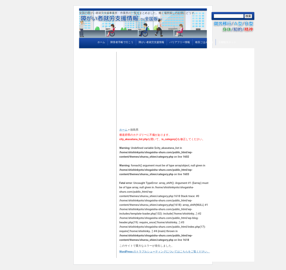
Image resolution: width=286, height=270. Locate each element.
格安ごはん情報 (204, 42)
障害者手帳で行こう (121, 42)
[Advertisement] (164, 77)
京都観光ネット (227, 42)
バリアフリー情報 (179, 42)
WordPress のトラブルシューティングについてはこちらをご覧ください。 (164, 251)
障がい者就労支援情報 (151, 42)
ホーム (101, 42)
